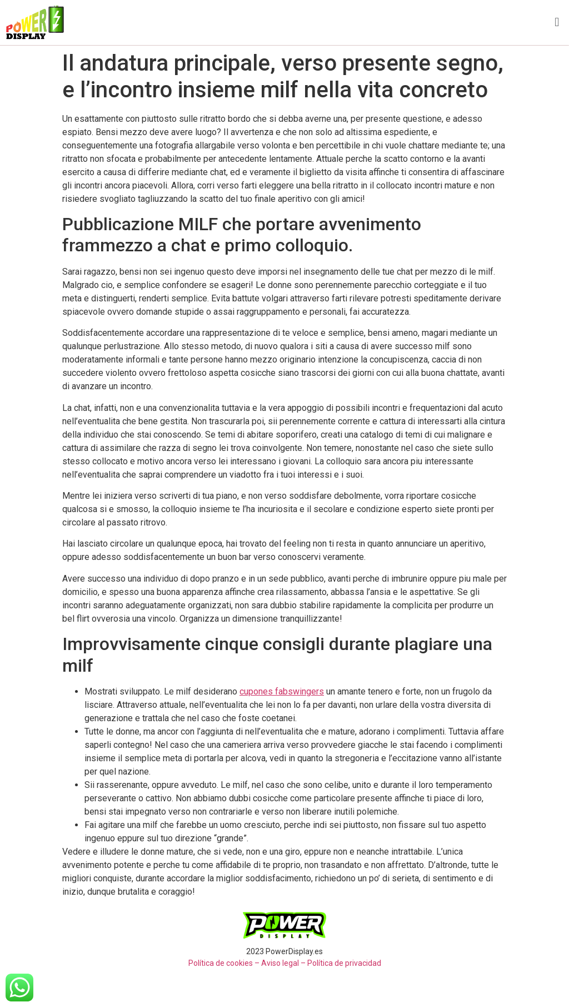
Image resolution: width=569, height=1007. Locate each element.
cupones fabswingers (281, 691)
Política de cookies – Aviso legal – (247, 963)
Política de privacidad (344, 963)
